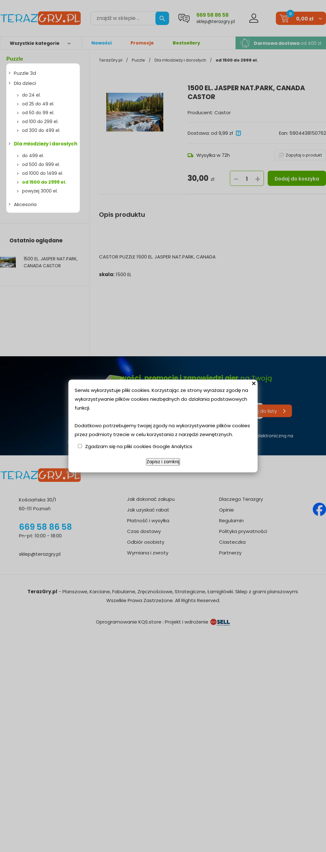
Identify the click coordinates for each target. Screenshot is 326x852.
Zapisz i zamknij (163, 462)
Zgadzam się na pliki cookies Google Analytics (138, 446)
